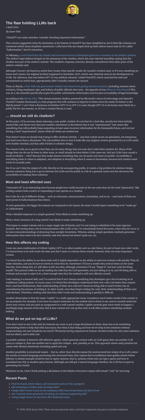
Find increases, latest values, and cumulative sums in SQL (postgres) (48, 383)
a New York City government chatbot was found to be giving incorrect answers (66, 86)
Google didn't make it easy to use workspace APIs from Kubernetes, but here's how (55, 390)
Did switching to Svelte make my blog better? (35, 387)
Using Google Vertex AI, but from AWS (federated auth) (40, 397)
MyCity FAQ (30, 98)
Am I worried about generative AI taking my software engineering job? (49, 393)
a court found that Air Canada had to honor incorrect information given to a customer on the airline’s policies (77, 55)
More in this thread (118, 89)
